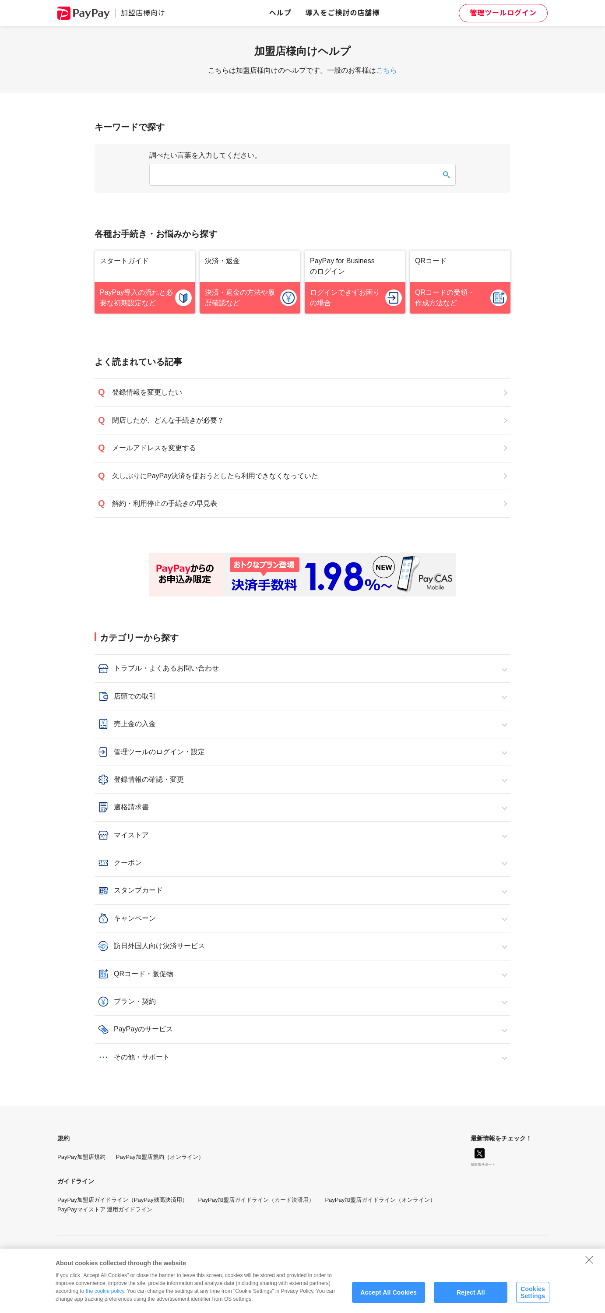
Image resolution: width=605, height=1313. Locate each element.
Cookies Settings (533, 1299)
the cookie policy (105, 1297)
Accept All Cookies (388, 1298)
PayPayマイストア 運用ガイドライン (104, 1209)
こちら (386, 70)
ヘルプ (280, 13)
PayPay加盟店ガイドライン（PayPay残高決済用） (122, 1200)
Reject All (471, 1298)
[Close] (589, 1265)
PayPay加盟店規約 (81, 1157)
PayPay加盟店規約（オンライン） (160, 1157)
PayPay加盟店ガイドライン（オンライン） (380, 1200)
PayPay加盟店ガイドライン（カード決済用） (256, 1200)
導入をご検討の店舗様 (343, 13)
